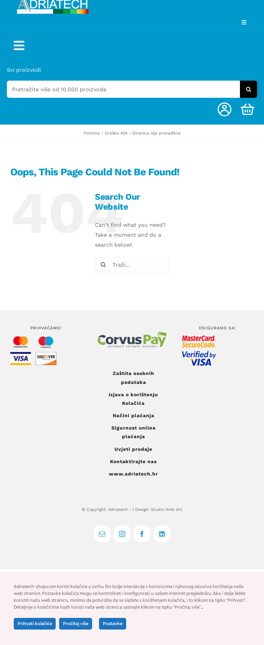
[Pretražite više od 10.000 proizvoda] (123, 89)
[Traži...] (132, 264)
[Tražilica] (248, 89)
